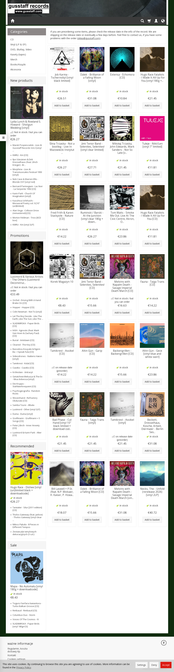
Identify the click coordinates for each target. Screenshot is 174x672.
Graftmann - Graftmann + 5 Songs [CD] (26, 419)
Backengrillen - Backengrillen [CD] (122, 352)
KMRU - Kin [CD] (20, 155)
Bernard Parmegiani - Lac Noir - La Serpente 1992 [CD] (28, 187)
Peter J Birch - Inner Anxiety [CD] (26, 427)
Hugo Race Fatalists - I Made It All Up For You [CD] (152, 216)
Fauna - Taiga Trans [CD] (152, 283)
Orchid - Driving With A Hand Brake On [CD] (27, 301)
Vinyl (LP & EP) (18, 44)
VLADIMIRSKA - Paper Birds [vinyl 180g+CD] (26, 625)
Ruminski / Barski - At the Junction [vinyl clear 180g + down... (92, 217)
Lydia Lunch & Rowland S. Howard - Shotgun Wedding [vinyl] (25, 125)
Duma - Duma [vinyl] (23, 413)
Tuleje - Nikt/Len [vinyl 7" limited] (152, 145)
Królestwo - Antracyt (23, 372)
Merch (13, 59)
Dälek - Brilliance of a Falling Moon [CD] (92, 490)
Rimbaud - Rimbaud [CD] (25, 610)
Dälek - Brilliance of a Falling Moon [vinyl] (92, 78)
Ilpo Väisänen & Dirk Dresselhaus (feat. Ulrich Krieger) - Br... (25, 162)
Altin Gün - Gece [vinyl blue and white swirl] (152, 354)
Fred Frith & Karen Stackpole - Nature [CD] (62, 216)
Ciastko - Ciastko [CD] (23, 367)
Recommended (22, 446)
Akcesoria (15, 69)
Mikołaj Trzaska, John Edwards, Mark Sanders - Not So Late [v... (122, 148)
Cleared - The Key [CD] (24, 344)
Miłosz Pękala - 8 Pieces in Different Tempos (26, 526)
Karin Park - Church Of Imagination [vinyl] (24, 195)
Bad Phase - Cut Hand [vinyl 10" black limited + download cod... (62, 424)
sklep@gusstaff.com (89, 38)
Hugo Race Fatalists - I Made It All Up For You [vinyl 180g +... (152, 78)
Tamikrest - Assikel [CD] (62, 352)
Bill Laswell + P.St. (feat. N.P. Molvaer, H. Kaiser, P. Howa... (62, 492)
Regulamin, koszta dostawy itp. (17, 650)
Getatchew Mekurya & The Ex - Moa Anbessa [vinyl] (27, 378)
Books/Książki (18, 64)
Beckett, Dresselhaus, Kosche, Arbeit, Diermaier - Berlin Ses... (152, 426)
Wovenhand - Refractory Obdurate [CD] (25, 399)
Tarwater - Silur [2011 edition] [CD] (27, 509)
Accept (166, 664)
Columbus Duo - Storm (24, 614)
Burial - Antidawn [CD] (23, 340)
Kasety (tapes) (18, 54)
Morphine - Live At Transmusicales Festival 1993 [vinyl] (27, 172)
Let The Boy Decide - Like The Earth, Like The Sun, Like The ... (28, 317)
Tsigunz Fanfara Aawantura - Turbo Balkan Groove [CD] (27, 604)
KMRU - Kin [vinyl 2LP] (23, 224)
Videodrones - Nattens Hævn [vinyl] (27, 357)
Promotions (19, 235)
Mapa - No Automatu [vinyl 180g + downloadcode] (26, 588)
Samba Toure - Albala (23, 405)
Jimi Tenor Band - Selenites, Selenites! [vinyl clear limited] (92, 147)
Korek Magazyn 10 (62, 281)
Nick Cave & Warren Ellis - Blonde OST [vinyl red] (25, 180)
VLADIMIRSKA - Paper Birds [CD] (26, 324)
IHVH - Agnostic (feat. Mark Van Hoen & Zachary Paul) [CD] (26, 333)
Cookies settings (16, 659)
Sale (13, 545)
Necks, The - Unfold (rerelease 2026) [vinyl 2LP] (152, 492)
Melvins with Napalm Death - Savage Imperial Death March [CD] (122, 286)
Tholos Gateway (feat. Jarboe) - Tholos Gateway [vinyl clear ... (28, 517)
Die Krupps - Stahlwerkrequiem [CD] (24, 385)
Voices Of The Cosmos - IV (26, 619)
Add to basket (61, 105)
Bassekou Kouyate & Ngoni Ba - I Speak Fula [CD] (26, 350)
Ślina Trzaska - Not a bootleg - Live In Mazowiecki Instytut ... (62, 148)
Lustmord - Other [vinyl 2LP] (26, 409)
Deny (154, 664)
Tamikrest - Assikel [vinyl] (122, 421)
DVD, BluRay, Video (21, 49)
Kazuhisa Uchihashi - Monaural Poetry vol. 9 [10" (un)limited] (26, 203)
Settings (141, 664)
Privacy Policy (23, 667)
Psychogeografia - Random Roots (26, 392)
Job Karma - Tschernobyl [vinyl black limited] (62, 78)
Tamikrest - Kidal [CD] (23, 363)
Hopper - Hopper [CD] (23, 307)
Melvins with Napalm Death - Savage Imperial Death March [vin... (122, 493)
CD (12, 39)
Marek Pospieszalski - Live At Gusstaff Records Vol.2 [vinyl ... (27, 148)
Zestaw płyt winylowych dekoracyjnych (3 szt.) (24, 533)
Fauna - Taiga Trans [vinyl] (92, 421)
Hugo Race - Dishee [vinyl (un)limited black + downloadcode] (25, 490)
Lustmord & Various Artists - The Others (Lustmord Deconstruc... (26, 280)
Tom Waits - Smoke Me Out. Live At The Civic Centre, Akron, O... (122, 217)
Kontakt (12, 655)
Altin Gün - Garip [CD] (92, 352)
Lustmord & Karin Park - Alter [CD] (27, 434)
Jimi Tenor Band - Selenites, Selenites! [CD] (92, 285)
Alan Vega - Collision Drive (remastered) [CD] (26, 212)
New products (21, 80)
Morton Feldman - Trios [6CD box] (27, 219)
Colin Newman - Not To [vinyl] (27, 311)
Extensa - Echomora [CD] (122, 76)
